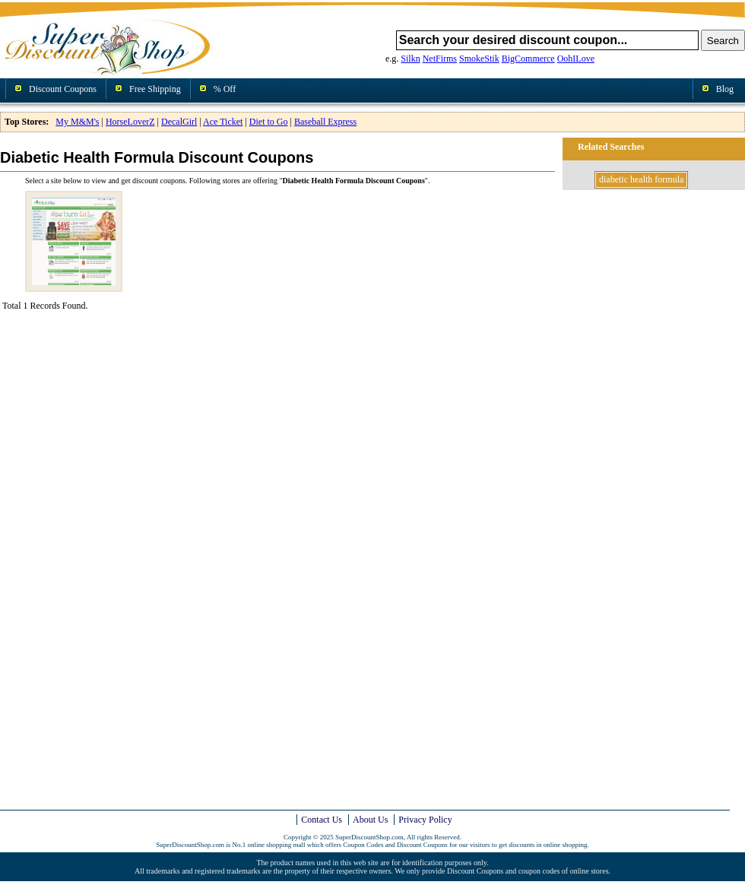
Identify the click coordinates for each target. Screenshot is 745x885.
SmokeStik (479, 58)
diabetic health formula (641, 179)
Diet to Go (268, 121)
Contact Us (321, 819)
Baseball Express (325, 121)
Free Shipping (155, 89)
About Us (370, 819)
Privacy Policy (425, 819)
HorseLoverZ (130, 121)
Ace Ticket (223, 121)
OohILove (575, 58)
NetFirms (440, 58)
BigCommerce (528, 58)
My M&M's (77, 121)
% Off (225, 89)
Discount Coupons (63, 89)
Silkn (410, 58)
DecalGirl (179, 121)
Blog (725, 89)
